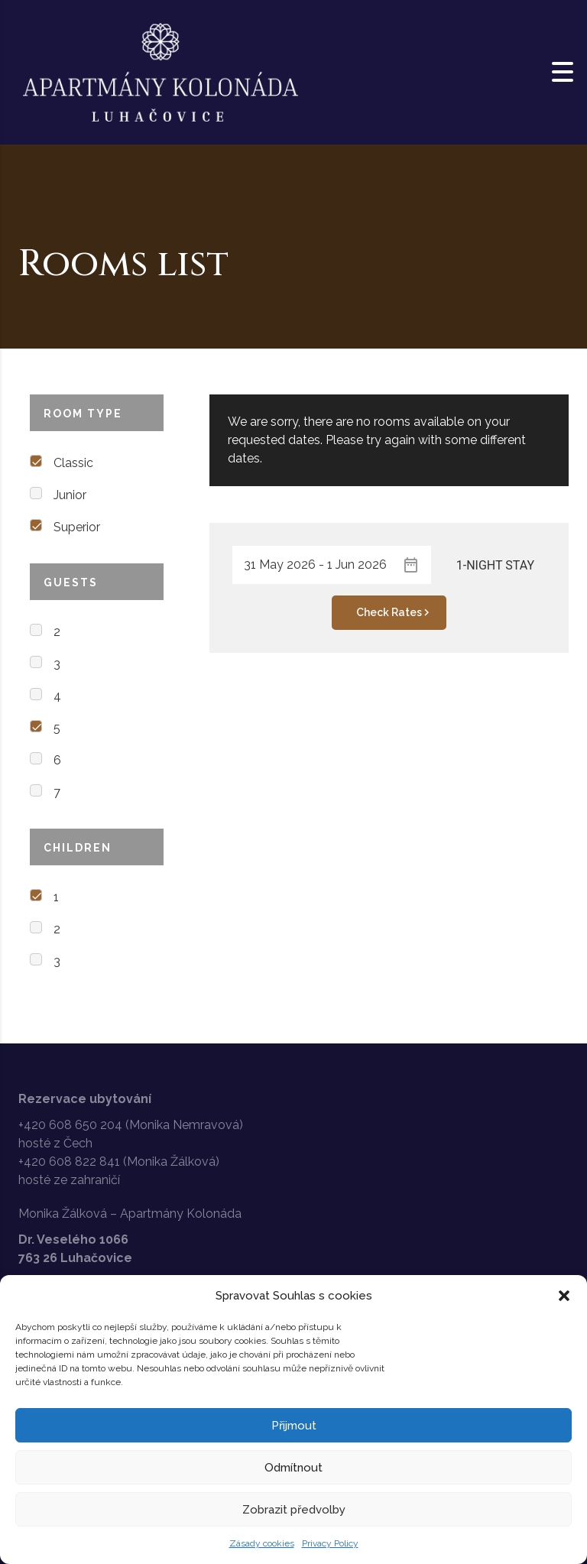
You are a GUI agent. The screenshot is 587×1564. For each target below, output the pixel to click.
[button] (564, 1295)
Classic (73, 463)
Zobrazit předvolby (293, 1510)
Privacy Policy (330, 1543)
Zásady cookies (261, 1543)
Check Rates (394, 612)
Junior (70, 495)
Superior (77, 527)
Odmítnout (293, 1468)
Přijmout (293, 1426)
